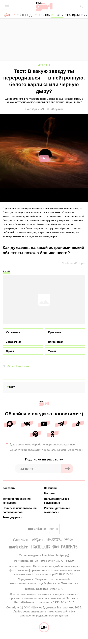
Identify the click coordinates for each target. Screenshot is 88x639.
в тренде (26, 15)
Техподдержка (12, 517)
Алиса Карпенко (18, 366)
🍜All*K (9, 15)
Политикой (19, 449)
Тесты (45, 65)
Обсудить (55, 109)
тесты (58, 15)
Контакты (9, 488)
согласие (22, 444)
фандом (73, 15)
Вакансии (50, 488)
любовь (43, 15)
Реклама (49, 493)
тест (12, 386)
